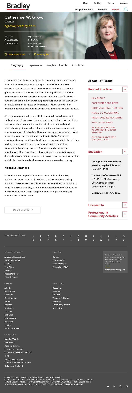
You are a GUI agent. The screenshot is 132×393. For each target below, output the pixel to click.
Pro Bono (57, 301)
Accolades (57, 308)
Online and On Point (13, 366)
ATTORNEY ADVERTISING (61, 382)
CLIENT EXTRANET (11, 378)
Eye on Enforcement (13, 349)
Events (7, 264)
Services (102, 9)
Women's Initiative (61, 298)
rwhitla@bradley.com (37, 46)
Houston (8, 305)
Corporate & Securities (105, 103)
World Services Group (39, 382)
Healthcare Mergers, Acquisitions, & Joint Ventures (104, 130)
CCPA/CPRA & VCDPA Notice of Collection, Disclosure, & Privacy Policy (36, 380)
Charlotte (8, 295)
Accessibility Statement (81, 380)
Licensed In (96, 205)
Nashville (8, 36)
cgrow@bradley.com (20, 26)
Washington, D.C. (12, 328)
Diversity (56, 295)
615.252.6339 (12, 43)
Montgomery (10, 318)
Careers (110, 3)
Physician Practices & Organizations (104, 138)
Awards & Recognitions (14, 257)
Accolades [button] (78, 65)
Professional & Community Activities (103, 214)
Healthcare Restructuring (107, 118)
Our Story (97, 3)
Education (95, 151)
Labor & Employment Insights (17, 362)
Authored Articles (12, 260)
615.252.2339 (12, 40)
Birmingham (9, 291)
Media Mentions (11, 274)
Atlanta (7, 288)
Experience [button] (35, 65)
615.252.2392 (36, 43)
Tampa (7, 325)
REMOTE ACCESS (11, 382)
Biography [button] (17, 65)
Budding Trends (11, 339)
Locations (124, 3)
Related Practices (100, 89)
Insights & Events (84, 9)
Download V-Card (16, 54)
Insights (8, 270)
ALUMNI (23, 382)
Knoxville (8, 315)
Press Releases (11, 277)
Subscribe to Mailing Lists (115, 270)
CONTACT (25, 378)
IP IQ (6, 356)
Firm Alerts (9, 267)
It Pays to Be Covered (13, 359)
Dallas (7, 301)
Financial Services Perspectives (18, 352)
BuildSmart (9, 342)
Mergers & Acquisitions (105, 113)
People (115, 9)
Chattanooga (10, 298)
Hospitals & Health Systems (107, 108)
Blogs (85, 3)
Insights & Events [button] (57, 65)
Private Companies (102, 122)
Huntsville (9, 308)
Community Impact (61, 305)
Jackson (8, 311)
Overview (57, 288)
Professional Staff (60, 267)
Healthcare (98, 98)
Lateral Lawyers (60, 264)
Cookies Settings (81, 382)
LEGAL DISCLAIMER (52, 378)
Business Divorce (12, 346)
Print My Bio (43, 54)
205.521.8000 (37, 378)
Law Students (59, 260)
